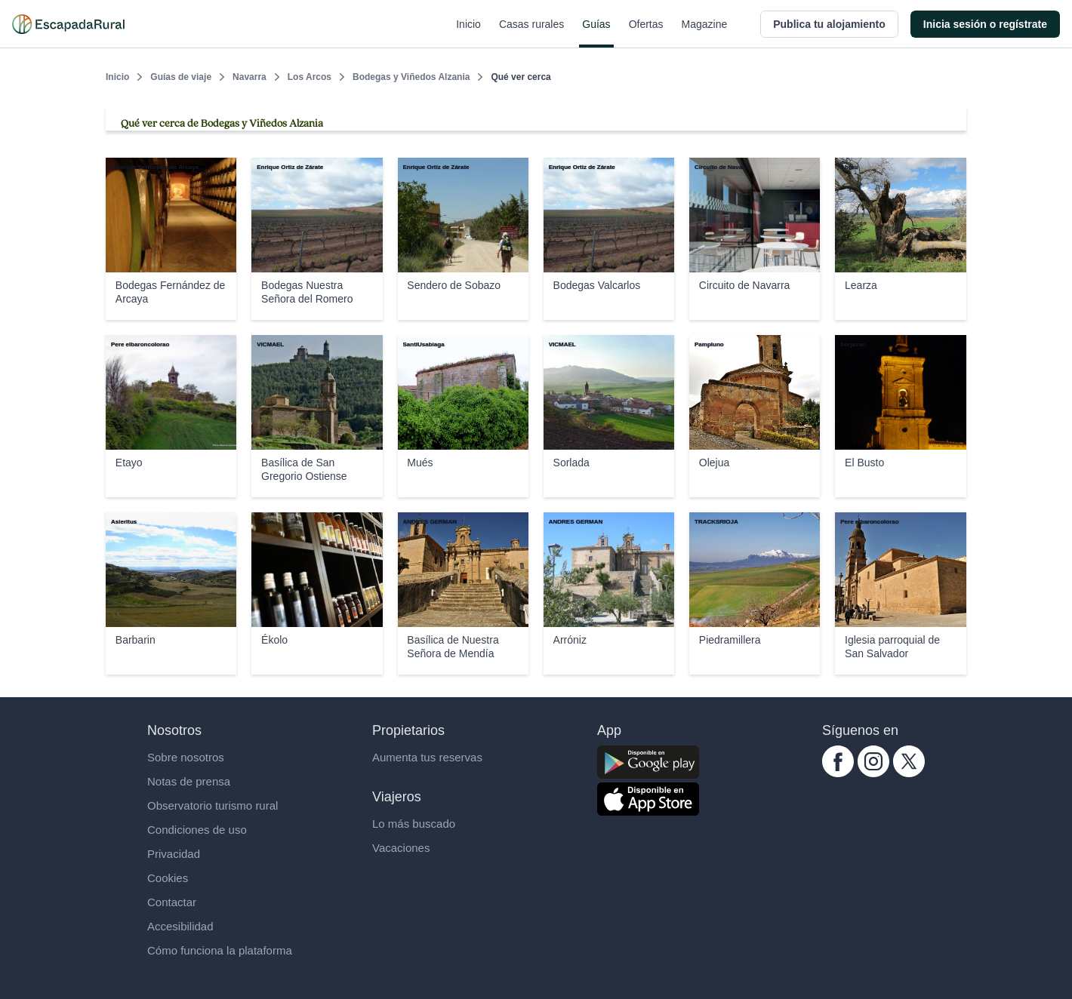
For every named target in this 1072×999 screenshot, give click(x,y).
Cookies (167, 877)
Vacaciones (401, 847)
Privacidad (173, 853)
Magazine (705, 33)
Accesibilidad (180, 926)
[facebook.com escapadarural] (838, 773)
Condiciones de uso (197, 829)
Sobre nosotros (185, 757)
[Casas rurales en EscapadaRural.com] (68, 24)
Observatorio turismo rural (212, 805)
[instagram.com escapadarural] (873, 773)
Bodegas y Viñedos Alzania (411, 77)
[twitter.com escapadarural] (909, 773)
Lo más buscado (413, 823)
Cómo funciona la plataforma (219, 950)
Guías (596, 33)
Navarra (249, 77)
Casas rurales (531, 33)
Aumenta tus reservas (427, 757)
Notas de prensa (188, 781)
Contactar (171, 902)
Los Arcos (309, 77)
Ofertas (646, 33)
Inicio (468, 33)
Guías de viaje (180, 77)
